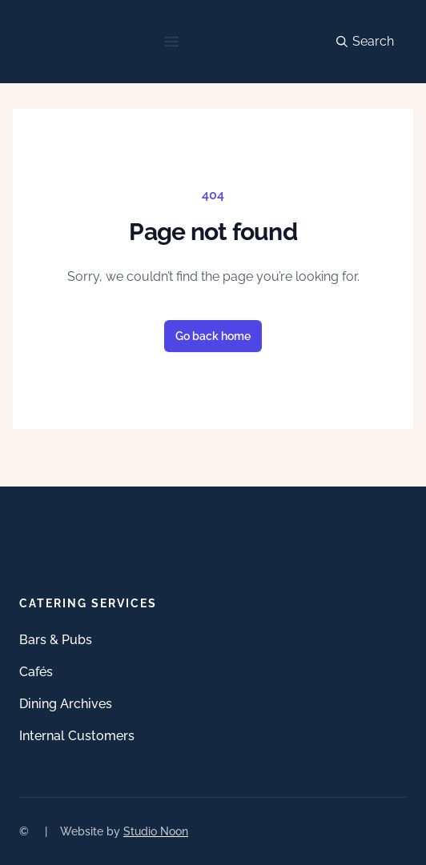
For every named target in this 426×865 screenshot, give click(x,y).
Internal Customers (77, 735)
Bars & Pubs (55, 639)
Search (365, 41)
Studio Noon (155, 831)
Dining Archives (65, 703)
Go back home (213, 336)
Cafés (36, 671)
